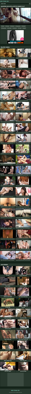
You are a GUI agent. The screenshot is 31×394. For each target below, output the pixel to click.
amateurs (15, 28)
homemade (4, 28)
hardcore (12, 26)
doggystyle (18, 26)
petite (25, 28)
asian (3, 26)
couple (20, 28)
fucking (7, 26)
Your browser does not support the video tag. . (15, 16)
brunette (9, 28)
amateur (24, 26)
